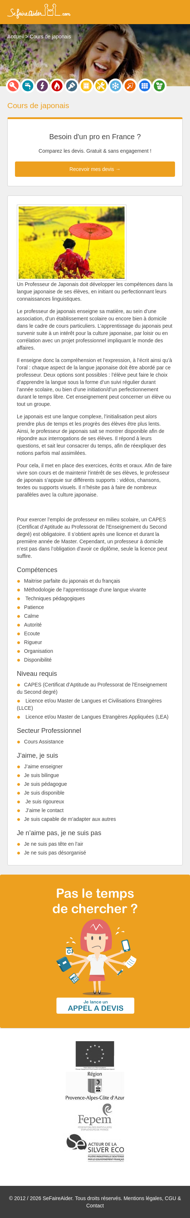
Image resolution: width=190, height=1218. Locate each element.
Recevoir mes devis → (95, 169)
